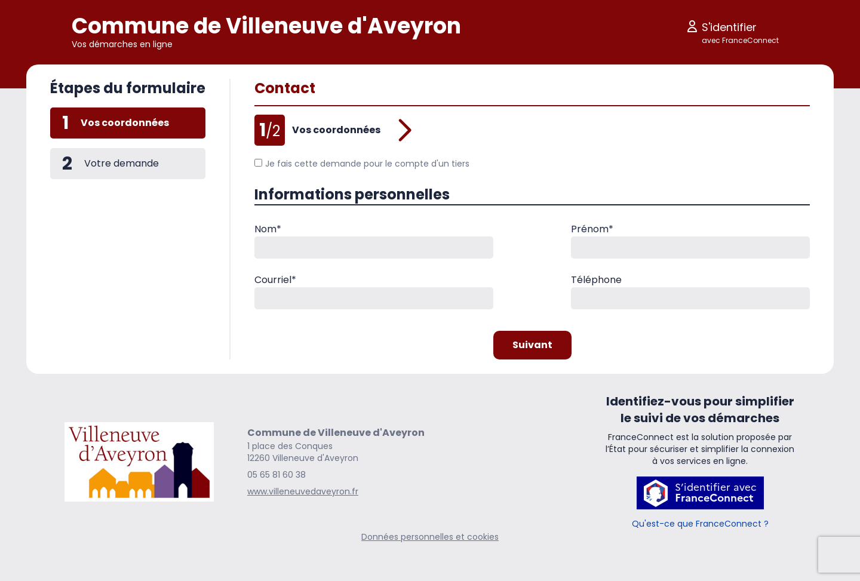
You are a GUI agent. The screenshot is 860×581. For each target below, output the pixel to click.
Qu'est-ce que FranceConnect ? (700, 524)
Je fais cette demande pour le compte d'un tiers (361, 164)
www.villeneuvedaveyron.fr (302, 491)
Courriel (275, 280)
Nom (267, 229)
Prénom (592, 229)
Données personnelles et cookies (430, 537)
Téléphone (596, 280)
